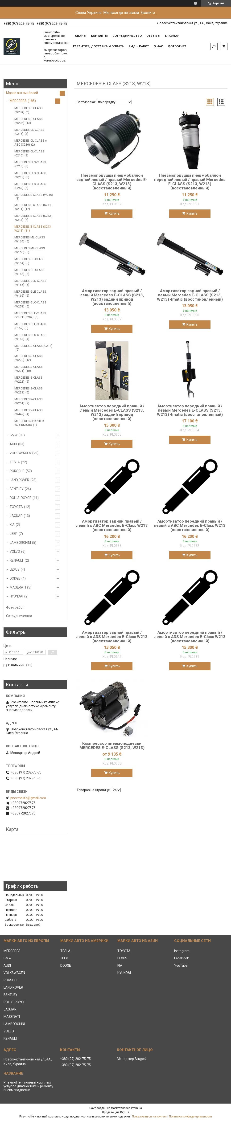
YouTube (181, 965)
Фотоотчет (177, 46)
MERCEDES (18, 101)
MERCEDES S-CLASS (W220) (28, 358)
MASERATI (18, 587)
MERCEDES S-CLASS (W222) (28, 379)
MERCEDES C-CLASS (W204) (28, 110)
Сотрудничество (127, 35)
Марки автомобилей (22, 93)
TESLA (15, 462)
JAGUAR (16, 516)
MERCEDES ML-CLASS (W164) (29, 239)
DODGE (15, 578)
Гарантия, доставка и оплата (98, 46)
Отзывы (153, 35)
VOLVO (15, 551)
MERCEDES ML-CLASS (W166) (29, 250)
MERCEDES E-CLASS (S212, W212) (33, 217)
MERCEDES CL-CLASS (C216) (29, 153)
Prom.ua (136, 1108)
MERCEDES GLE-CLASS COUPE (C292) (30, 315)
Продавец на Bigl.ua (115, 1112)
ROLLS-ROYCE (20, 498)
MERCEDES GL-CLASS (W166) (29, 272)
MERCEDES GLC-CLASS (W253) (30, 304)
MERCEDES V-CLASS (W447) (28, 412)
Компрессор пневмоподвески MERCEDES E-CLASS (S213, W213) (111, 745)
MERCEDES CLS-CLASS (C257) (30, 186)
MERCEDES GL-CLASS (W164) (29, 261)
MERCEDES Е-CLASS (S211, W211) (33, 207)
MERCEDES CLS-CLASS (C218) (30, 164)
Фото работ (15, 607)
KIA (12, 525)
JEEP (13, 534)
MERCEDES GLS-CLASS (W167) (30, 337)
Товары (79, 35)
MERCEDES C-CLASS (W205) (28, 121)
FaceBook (181, 958)
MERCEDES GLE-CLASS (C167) (30, 326)
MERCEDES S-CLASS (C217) (33, 346)
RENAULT (17, 560)
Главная (172, 35)
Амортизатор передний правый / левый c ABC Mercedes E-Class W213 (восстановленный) (190, 525)
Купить (114, 213)
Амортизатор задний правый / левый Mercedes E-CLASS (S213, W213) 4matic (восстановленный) (190, 295)
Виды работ (138, 46)
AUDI (13, 444)
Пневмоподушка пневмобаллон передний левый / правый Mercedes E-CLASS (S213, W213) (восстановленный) (189, 181)
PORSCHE (17, 471)
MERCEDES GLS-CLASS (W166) (30, 282)
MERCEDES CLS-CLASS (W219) (30, 175)
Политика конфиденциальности (190, 1116)
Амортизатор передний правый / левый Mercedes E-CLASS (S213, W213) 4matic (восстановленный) (190, 410)
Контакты (99, 35)
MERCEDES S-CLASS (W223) (28, 390)
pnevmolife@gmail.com (28, 798)
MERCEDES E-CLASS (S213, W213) (33, 228)
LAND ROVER (19, 480)
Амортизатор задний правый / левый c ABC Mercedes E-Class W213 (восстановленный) (112, 525)
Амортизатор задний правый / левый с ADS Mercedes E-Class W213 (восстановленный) (112, 636)
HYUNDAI (16, 596)
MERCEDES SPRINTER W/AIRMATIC (29, 423)
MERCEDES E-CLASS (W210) (33, 194)
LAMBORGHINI (20, 542)
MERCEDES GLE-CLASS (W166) (30, 293)
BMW (13, 435)
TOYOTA (16, 507)
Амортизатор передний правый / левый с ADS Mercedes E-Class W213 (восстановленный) (190, 636)
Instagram (182, 951)
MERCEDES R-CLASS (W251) (28, 401)
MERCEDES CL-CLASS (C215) (29, 131)
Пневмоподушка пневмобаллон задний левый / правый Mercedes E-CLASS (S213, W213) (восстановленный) (111, 181)
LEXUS (15, 569)
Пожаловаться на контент (149, 1116)
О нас (158, 46)
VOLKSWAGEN (20, 453)
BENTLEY (17, 489)
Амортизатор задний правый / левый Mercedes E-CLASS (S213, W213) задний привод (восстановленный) (112, 297)
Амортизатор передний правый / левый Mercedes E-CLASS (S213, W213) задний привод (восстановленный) (111, 412)
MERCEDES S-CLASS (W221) (28, 368)
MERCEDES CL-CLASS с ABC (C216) (30, 142)
